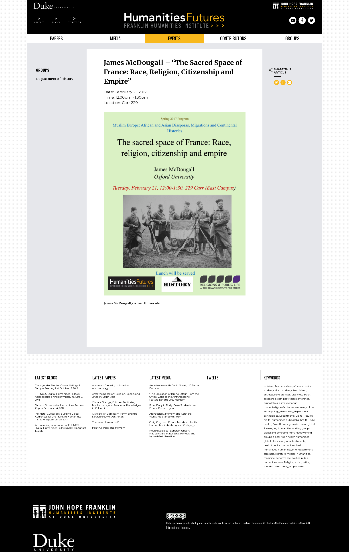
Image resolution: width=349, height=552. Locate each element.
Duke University (281, 423)
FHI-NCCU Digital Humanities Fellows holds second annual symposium (57, 395)
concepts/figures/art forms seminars (284, 406)
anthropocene (272, 394)
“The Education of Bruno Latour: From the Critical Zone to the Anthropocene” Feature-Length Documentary (174, 396)
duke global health (297, 419)
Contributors (233, 38)
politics (296, 457)
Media (115, 38)
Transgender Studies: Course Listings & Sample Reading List (57, 386)
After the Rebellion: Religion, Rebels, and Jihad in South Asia (116, 395)
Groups (292, 38)
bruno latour (271, 402)
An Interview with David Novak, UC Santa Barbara (174, 386)
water (301, 466)
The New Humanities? (105, 421)
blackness (297, 394)
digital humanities (274, 419)
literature (280, 453)
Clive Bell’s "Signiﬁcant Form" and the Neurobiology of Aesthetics (114, 415)
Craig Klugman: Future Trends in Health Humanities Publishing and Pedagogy (173, 423)
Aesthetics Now (283, 385)
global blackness (273, 440)
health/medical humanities (279, 445)
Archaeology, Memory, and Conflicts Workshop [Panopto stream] (170, 415)
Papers (56, 38)
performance (283, 457)
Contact (74, 22)
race (280, 461)
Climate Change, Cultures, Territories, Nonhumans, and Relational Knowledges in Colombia (116, 404)
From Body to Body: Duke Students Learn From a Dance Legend (173, 406)
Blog (56, 22)
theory (284, 466)
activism (269, 385)
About (39, 22)
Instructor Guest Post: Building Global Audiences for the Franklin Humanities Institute (58, 416)
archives (285, 394)
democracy (286, 411)
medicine (269, 457)
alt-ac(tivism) (298, 390)
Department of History (54, 79)
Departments (286, 415)
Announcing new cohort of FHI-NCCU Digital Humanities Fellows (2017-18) (57, 426)
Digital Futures (304, 415)
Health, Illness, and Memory (108, 427)
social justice (302, 461)
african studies (281, 390)
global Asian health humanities (291, 436)
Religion (289, 461)
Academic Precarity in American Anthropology (111, 386)
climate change (288, 402)
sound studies (272, 466)
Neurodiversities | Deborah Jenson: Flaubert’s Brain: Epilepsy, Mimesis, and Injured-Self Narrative (172, 433)
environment (299, 423)
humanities (284, 449)
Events (174, 38)
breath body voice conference (292, 398)
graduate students (294, 440)
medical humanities (298, 453)
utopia (293, 466)
